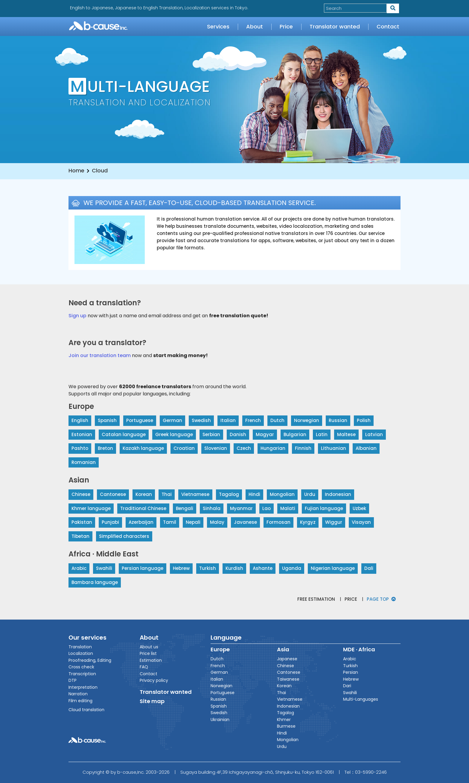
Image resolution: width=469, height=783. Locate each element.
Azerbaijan (141, 522)
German (172, 420)
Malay (217, 522)
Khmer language (91, 508)
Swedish (201, 420)
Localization (80, 653)
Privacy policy (154, 680)
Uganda (291, 568)
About (254, 26)
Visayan (361, 522)
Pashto (79, 448)
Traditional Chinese (143, 508)
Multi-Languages (360, 699)
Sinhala (211, 508)
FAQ (144, 667)
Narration (78, 694)
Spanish (107, 420)
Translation (80, 647)
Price (286, 26)
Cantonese (113, 494)
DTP (72, 680)
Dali (368, 568)
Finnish (303, 448)
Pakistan (81, 522)
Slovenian (215, 448)
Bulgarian (295, 434)
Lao (266, 508)
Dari (347, 686)
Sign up (77, 315)
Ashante (262, 568)
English (79, 420)
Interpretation (83, 687)
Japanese (287, 659)
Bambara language (94, 582)
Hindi (254, 494)
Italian (228, 420)
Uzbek (359, 508)
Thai (167, 494)
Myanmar (241, 508)
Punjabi (110, 522)
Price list (148, 653)
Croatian (184, 448)
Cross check (81, 667)
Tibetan (80, 536)
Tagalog (229, 494)
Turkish (207, 568)
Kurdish (234, 568)
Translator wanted (335, 26)
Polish (364, 420)
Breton (105, 448)
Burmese (286, 726)
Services (218, 26)
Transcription (82, 674)
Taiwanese (288, 679)
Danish (238, 434)
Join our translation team (99, 355)
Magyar (265, 434)
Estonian (81, 434)
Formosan (278, 522)
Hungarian (273, 448)
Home (76, 170)
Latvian (374, 434)
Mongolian (282, 494)
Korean (143, 494)
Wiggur (333, 522)
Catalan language (124, 434)
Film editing (80, 701)
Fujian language (324, 508)
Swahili (104, 568)
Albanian (366, 448)
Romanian (83, 462)
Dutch (277, 420)
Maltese (346, 434)
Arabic (78, 568)
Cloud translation (86, 710)
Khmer (284, 720)
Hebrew (181, 568)
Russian (338, 420)
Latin (322, 434)
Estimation (151, 660)
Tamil (169, 522)
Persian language (142, 568)
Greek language (174, 434)
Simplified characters (124, 536)
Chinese (80, 494)
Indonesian (338, 494)
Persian (350, 672)
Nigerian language (333, 568)
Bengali (184, 508)
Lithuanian (333, 448)
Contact (388, 26)
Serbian (211, 434)
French (253, 420)
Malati (287, 508)
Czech (244, 448)
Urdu (309, 494)
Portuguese (139, 420)
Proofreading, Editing (89, 660)
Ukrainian (220, 720)
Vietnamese (195, 494)
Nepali (193, 522)
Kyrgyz (308, 522)
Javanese (245, 522)
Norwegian (306, 420)
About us (149, 647)
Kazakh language (143, 448)
